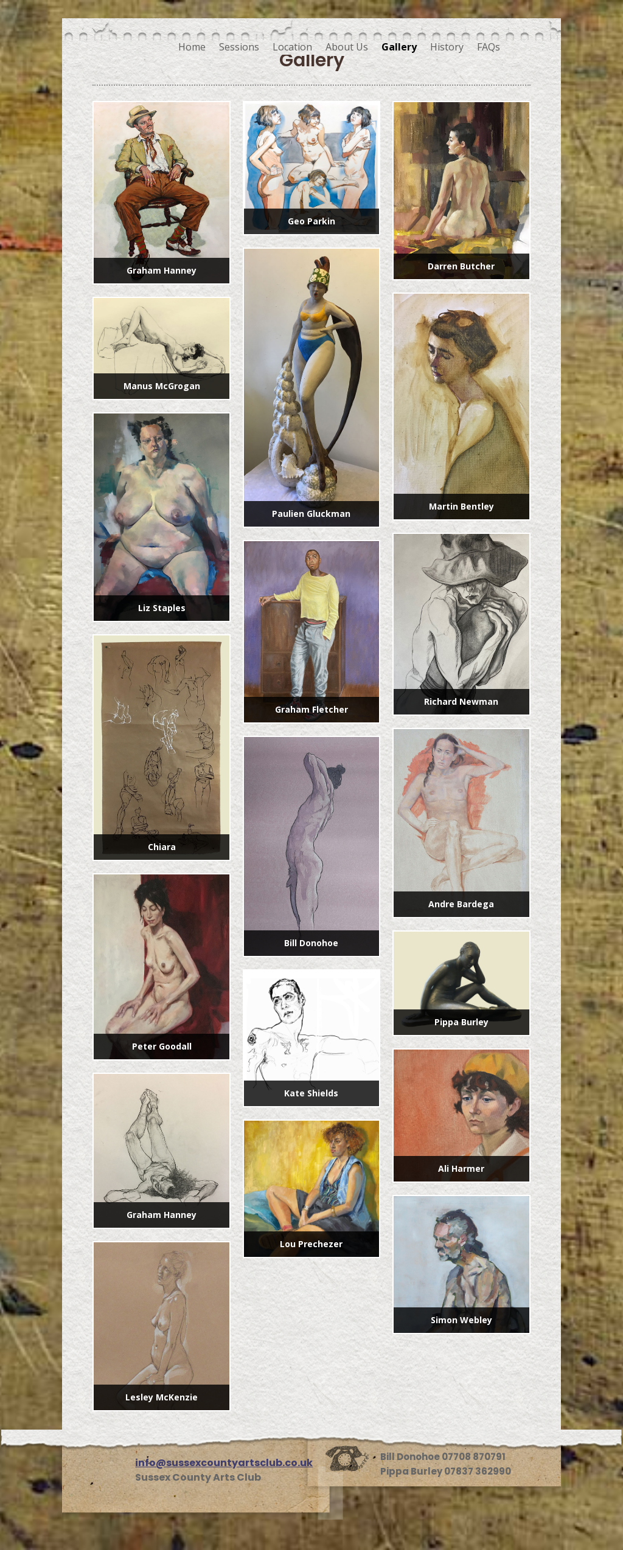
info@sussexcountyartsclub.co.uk (224, 1463)
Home (192, 47)
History (447, 47)
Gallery (399, 47)
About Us (346, 47)
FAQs (488, 47)
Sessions (239, 47)
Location (292, 47)
